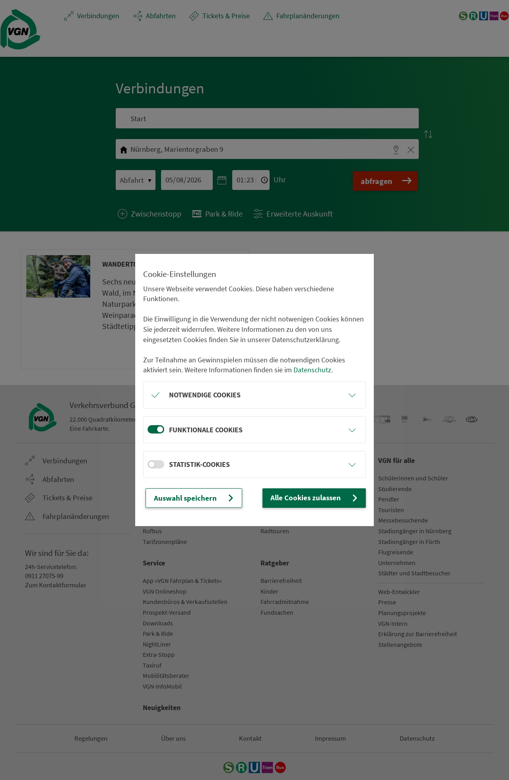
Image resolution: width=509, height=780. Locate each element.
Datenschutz (312, 370)
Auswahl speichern (192, 498)
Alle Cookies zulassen (317, 498)
